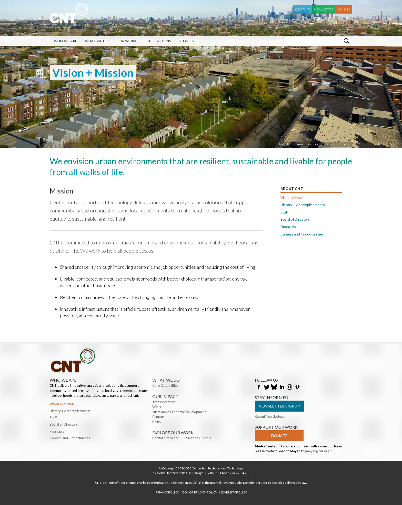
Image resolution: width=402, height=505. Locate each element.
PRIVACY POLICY (167, 492)
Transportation (163, 402)
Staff (284, 212)
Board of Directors (295, 219)
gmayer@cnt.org (318, 451)
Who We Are (65, 41)
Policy (156, 422)
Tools (207, 438)
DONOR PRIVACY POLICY (199, 492)
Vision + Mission (293, 197)
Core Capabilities (165, 385)
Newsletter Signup (279, 406)
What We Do (97, 41)
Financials (288, 226)
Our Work (126, 41)
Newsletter (323, 9)
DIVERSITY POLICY (234, 492)
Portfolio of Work (165, 438)
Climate (158, 417)
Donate (343, 9)
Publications (157, 41)
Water (157, 407)
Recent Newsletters (269, 416)
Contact (302, 9)
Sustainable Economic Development (179, 412)
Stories (186, 41)
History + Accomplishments (302, 204)
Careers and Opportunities (302, 234)
